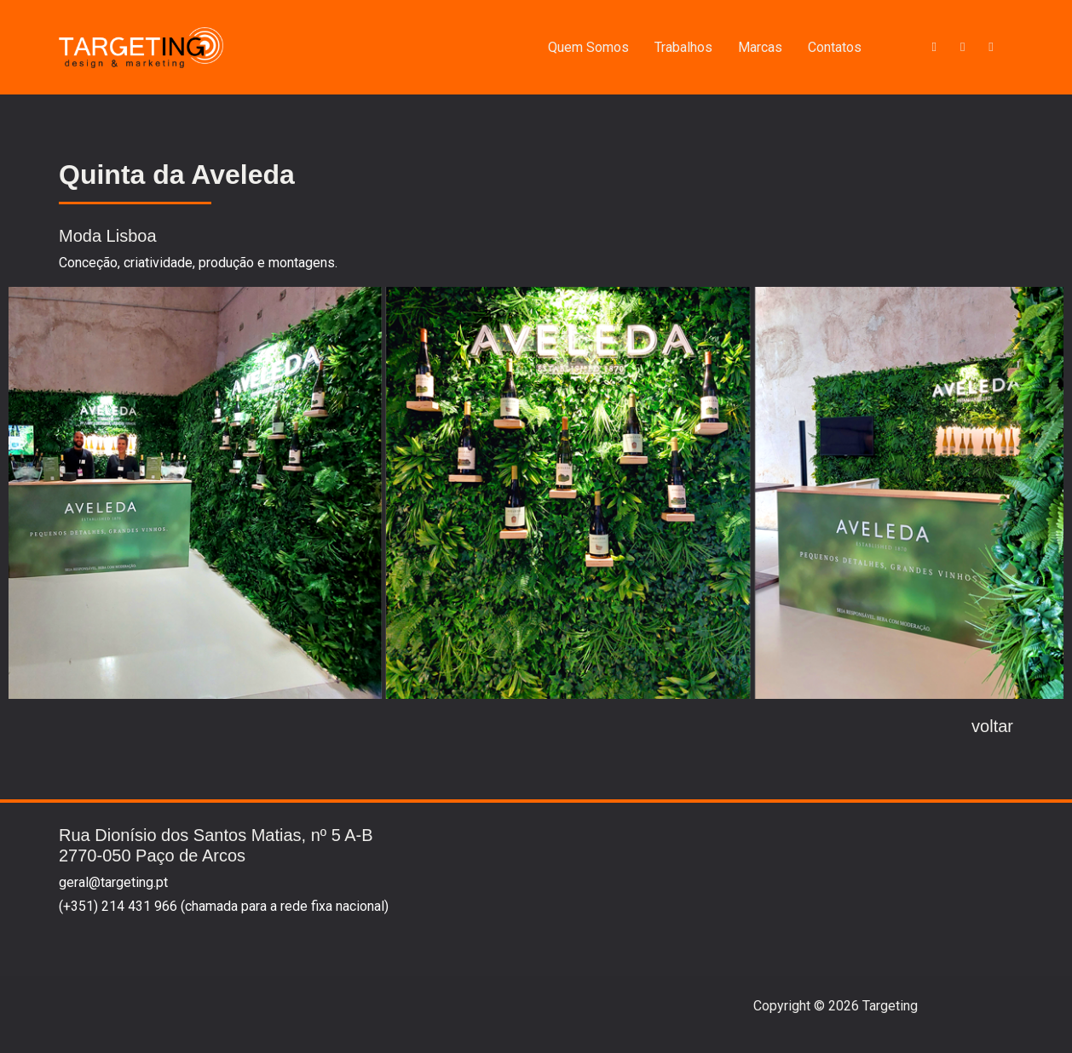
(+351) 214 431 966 (118, 906)
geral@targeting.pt (113, 882)
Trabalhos (683, 47)
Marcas (760, 47)
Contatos (835, 47)
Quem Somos (588, 47)
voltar (992, 726)
